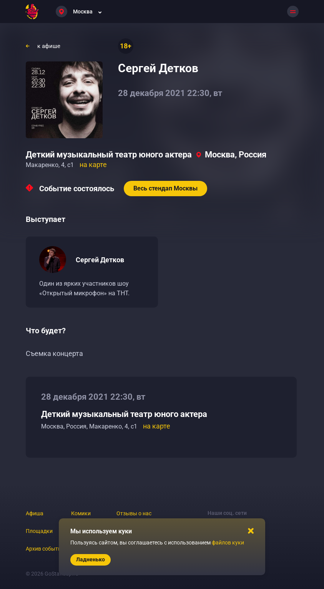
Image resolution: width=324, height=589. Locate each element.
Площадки (39, 531)
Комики (81, 513)
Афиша (34, 513)
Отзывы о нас (133, 513)
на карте (93, 164)
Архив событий (45, 549)
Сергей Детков (100, 260)
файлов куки (228, 542)
